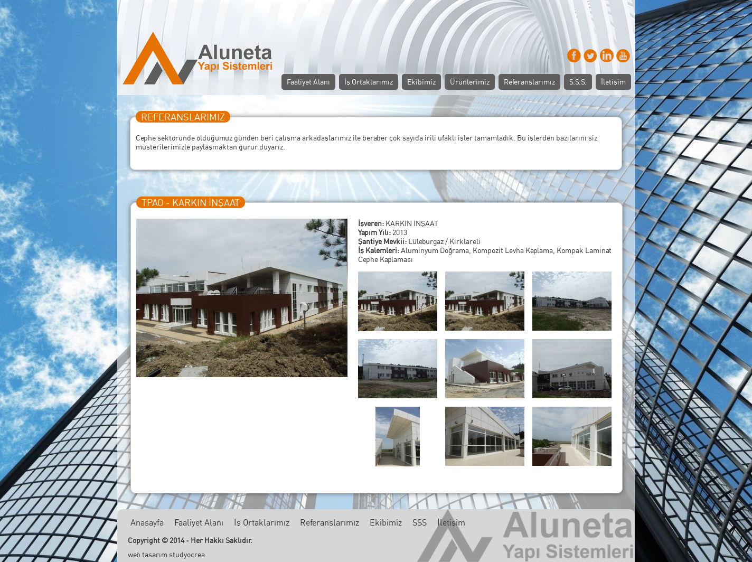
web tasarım (147, 554)
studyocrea (187, 554)
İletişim (613, 81)
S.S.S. (578, 81)
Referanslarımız (529, 81)
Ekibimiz (421, 81)
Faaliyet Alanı (308, 81)
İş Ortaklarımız (368, 81)
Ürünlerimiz (470, 81)
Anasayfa (147, 522)
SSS (419, 522)
